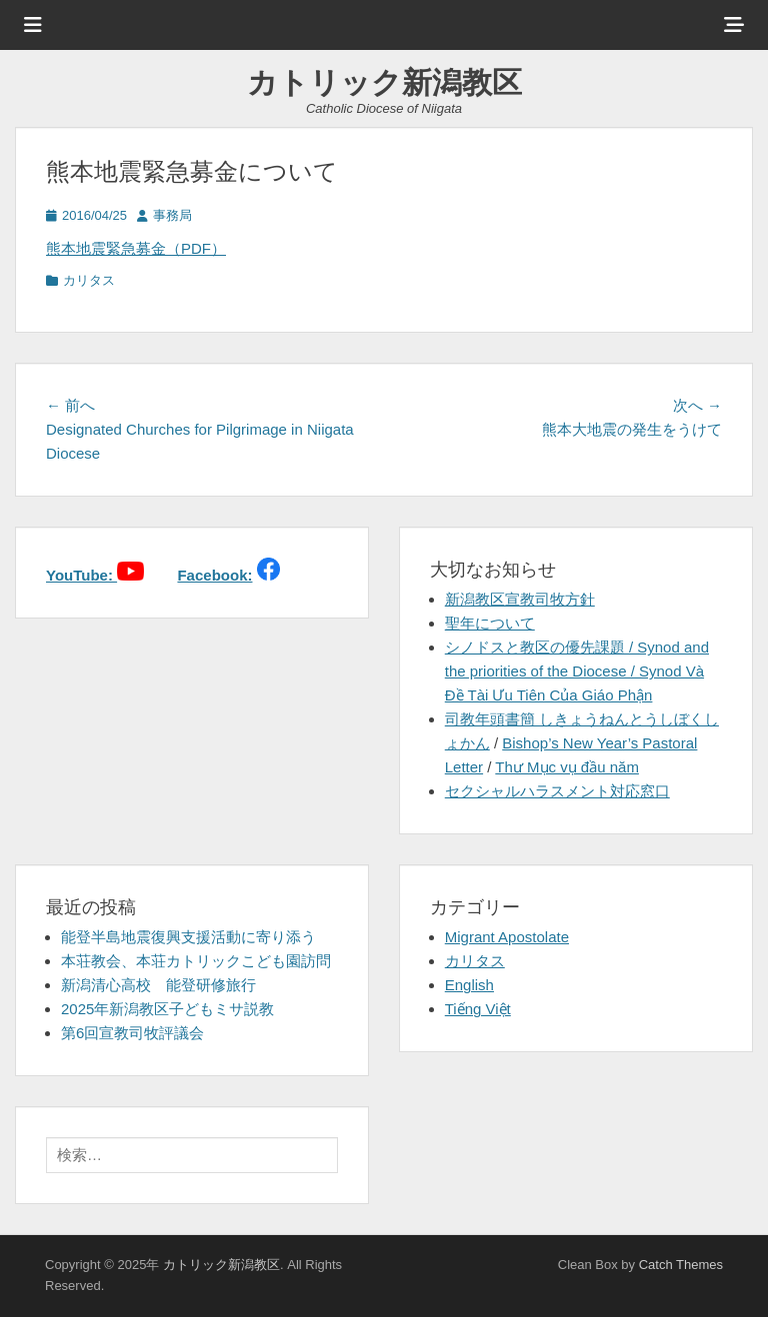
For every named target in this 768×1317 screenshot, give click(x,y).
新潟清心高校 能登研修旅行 (158, 984)
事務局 (172, 215)
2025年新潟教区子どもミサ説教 (167, 1008)
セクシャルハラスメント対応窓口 (557, 790)
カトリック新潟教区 (384, 82)
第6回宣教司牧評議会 (132, 1032)
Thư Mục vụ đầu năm (567, 766)
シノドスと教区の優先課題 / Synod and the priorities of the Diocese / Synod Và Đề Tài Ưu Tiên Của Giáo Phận (577, 671)
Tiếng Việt (478, 1008)
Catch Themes (681, 1264)
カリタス (89, 280)
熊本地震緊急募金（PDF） (136, 248)
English (469, 984)
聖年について (490, 623)
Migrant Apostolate (507, 936)
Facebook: (214, 575)
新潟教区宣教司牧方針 (520, 599)
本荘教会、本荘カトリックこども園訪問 (196, 960)
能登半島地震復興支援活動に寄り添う (188, 936)
